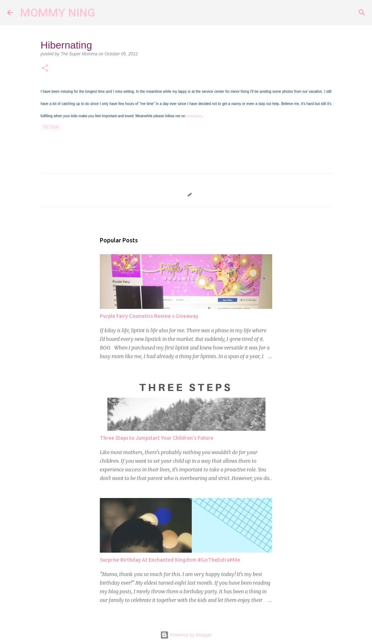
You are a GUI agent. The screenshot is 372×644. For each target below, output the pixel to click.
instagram (194, 116)
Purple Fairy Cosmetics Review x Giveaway (149, 316)
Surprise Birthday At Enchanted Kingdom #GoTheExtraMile (170, 560)
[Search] (105, 12)
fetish (51, 127)
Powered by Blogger (186, 635)
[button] (45, 69)
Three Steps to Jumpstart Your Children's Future (156, 438)
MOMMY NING (57, 12)
